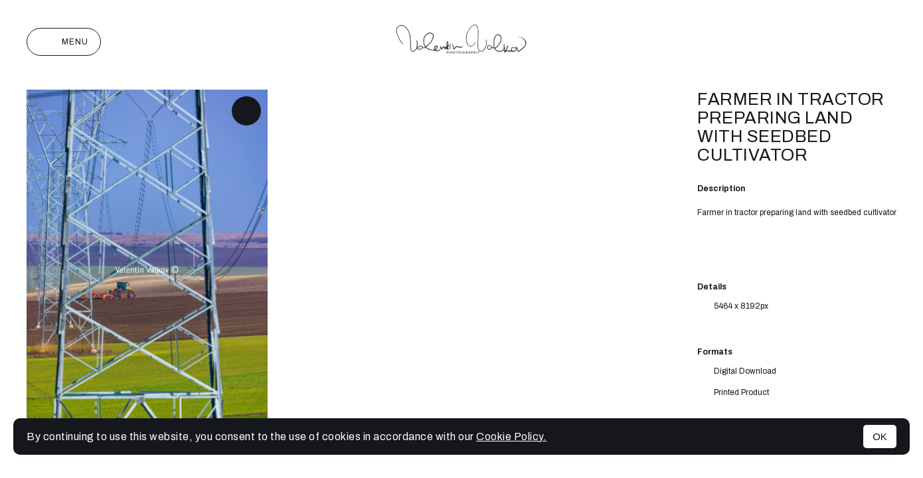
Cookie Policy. (511, 436)
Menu (63, 42)
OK (880, 436)
